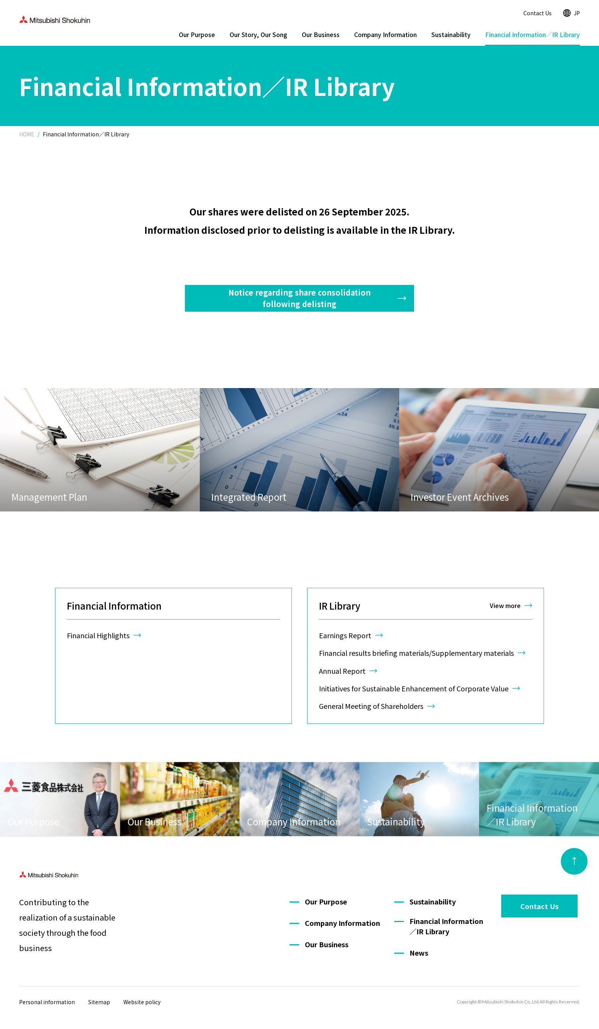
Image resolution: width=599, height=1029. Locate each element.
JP (571, 13)
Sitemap (99, 1002)
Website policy (141, 1002)
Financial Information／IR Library (532, 34)
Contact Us (537, 13)
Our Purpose (197, 34)
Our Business (321, 34)
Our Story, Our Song (258, 34)
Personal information (47, 1002)
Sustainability (451, 34)
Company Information (385, 34)
